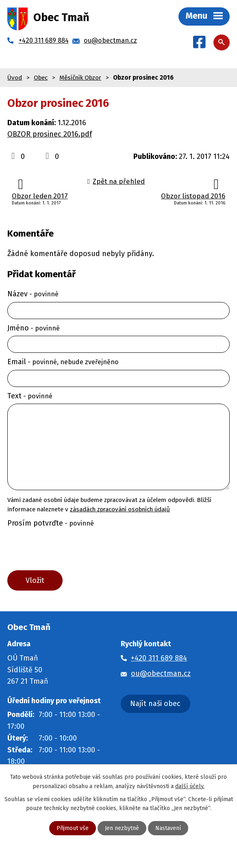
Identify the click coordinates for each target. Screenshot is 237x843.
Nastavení (168, 828)
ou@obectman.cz (161, 673)
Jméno (33, 328)
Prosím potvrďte (50, 523)
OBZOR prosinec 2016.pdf (49, 134)
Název (33, 293)
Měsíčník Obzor (80, 77)
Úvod (14, 77)
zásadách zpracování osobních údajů (120, 509)
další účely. (189, 785)
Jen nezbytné (122, 828)
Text (29, 395)
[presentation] (66, 551)
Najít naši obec (155, 703)
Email (63, 361)
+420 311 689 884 (159, 658)
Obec (41, 77)
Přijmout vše (73, 828)
